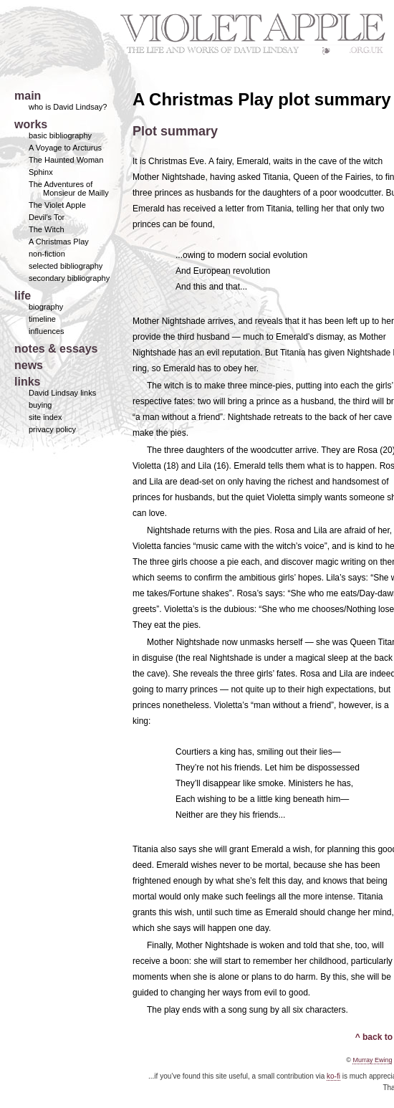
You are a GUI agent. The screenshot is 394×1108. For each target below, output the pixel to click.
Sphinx (41, 172)
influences (46, 331)
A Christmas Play (59, 241)
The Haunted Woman (66, 160)
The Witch (46, 229)
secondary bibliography (69, 278)
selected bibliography (65, 266)
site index (45, 417)
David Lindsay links (62, 392)
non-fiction (47, 253)
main (27, 96)
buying (40, 405)
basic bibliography (60, 135)
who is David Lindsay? (68, 106)
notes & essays (56, 349)
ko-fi (333, 1076)
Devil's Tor (46, 217)
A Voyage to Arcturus (65, 147)
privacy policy (52, 429)
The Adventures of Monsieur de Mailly (69, 188)
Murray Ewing (372, 1060)
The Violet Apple (57, 205)
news (28, 365)
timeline (42, 319)
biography (46, 306)
